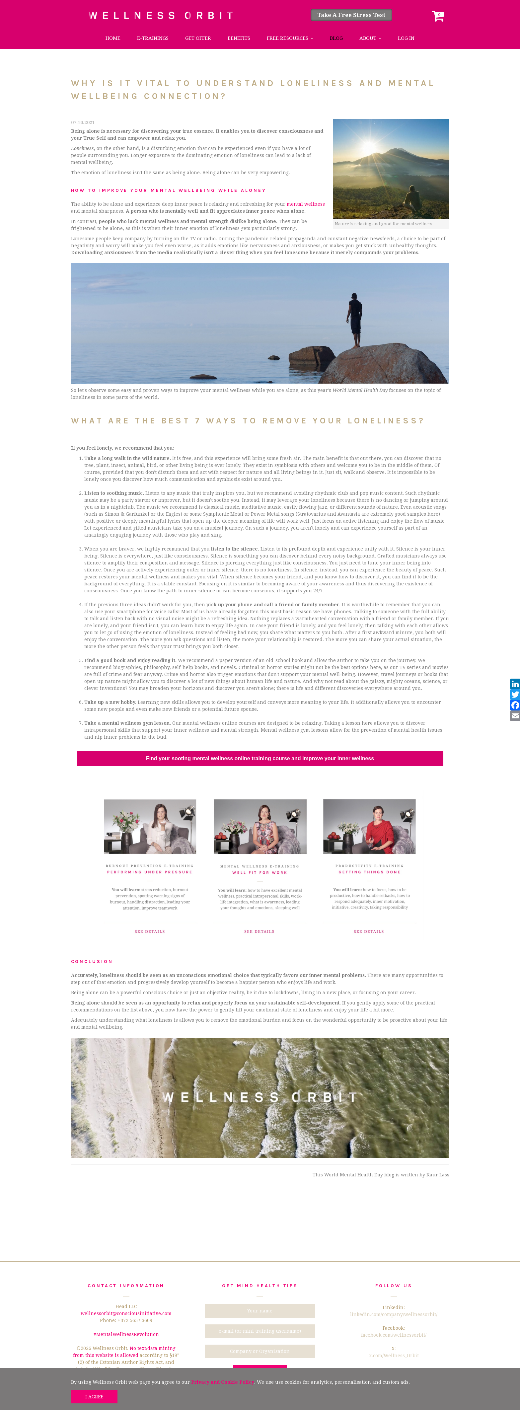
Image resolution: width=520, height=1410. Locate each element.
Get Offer (198, 38)
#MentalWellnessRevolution (126, 1334)
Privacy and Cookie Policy (222, 1382)
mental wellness (306, 204)
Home (113, 38)
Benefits (239, 38)
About (367, 38)
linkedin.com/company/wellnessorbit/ (393, 1314)
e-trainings (153, 38)
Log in (406, 38)
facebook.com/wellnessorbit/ (393, 1335)
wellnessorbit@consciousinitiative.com (126, 1313)
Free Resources (287, 38)
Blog (336, 38)
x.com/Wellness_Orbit (394, 1355)
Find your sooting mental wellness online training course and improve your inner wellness (260, 758)
